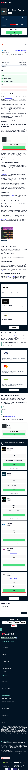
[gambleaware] (22, 763)
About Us (3, 644)
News (3, 719)
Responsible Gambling (6, 698)
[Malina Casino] (4, 549)
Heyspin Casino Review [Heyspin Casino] (13, 452)
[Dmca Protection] (5, 762)
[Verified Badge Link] (16, 763)
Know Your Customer (6, 708)
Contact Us (4, 658)
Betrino (8, 498)
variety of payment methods (12, 335)
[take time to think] (11, 766)
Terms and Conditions (6, 688)
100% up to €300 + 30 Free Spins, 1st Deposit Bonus (14, 536)
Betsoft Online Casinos (7, 319)
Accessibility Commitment (7, 671)
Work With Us (4, 654)
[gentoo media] (23, 766)
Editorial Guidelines (6, 678)
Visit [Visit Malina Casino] (14, 565)
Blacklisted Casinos (5, 715)
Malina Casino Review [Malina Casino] (13, 553)
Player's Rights (5, 705)
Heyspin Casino (10, 448)
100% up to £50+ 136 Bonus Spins (14, 485)
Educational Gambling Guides (8, 701)
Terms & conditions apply (14, 34)
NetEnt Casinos (5, 291)
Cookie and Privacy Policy (7, 685)
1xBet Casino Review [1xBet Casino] (13, 528)
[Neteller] (14, 379)
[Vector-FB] (16, 637)
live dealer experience (5, 270)
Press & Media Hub (5, 661)
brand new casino (8, 98)
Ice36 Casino (9, 473)
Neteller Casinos (5, 383)
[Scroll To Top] (1, 629)
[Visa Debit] (14, 353)
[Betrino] (4, 499)
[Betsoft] (14, 315)
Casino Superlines (10, 573)
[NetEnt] (14, 287)
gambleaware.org (4, 734)
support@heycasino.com (10, 416)
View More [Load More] (14, 327)
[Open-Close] (26, 2)
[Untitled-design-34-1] (4, 766)
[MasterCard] (14, 366)
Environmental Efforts (6, 668)
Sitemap (3, 722)
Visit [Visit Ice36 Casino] (14, 489)
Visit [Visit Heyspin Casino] (14, 464)
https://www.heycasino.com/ (20, 50)
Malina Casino (10, 548)
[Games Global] (14, 301)
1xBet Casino (9, 523)
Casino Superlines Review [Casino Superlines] (13, 578)
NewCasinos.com (3, 5)
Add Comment (24, 612)
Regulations (4, 712)
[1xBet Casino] (4, 524)
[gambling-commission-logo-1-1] (17, 766)
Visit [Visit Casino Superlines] (14, 590)
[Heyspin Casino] (4, 449)
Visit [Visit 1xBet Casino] (14, 540)
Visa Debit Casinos (6, 357)
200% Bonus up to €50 (14, 510)
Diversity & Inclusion (6, 664)
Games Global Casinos (7, 305)
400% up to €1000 (14, 586)
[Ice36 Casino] (4, 474)
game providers (11, 276)
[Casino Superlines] (4, 574)
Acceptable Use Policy (6, 692)
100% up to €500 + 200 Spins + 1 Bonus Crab (14, 561)
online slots (20, 252)
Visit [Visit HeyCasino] (14, 32)
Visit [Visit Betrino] (14, 515)
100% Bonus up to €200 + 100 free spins (14, 460)
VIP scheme (11, 195)
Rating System (5, 681)
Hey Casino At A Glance (8, 39)
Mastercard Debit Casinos (7, 370)
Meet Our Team (5, 647)
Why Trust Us (4, 651)
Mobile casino (3, 219)
